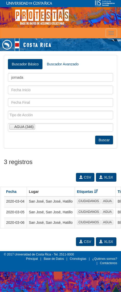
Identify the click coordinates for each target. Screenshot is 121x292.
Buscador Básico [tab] (25, 64)
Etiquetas (87, 192)
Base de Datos (54, 259)
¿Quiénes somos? (104, 259)
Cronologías (78, 259)
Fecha (11, 192)
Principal (32, 259)
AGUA (107, 201)
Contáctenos (108, 263)
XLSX (106, 177)
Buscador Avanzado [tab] (63, 64)
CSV (85, 177)
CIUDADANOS (89, 201)
